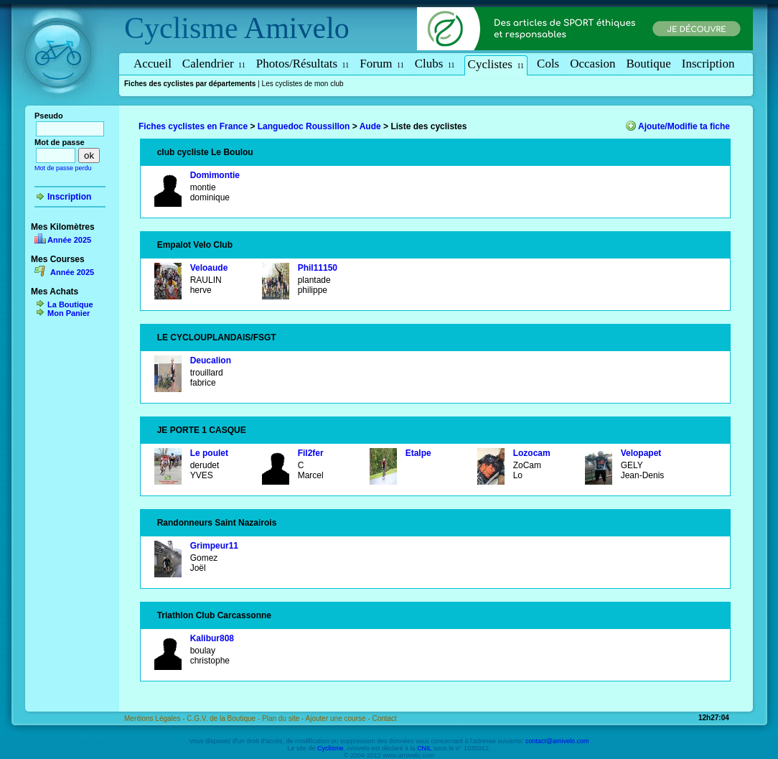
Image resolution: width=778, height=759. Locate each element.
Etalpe (418, 453)
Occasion (592, 63)
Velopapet (641, 453)
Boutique (649, 63)
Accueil (152, 63)
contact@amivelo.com (557, 741)
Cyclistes (496, 64)
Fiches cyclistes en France (193, 126)
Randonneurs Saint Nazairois (217, 523)
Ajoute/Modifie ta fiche (684, 126)
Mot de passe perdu (63, 168)
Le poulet (209, 453)
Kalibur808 (212, 638)
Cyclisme (181, 28)
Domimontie (215, 175)
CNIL (424, 748)
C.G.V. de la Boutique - (224, 718)
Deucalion (210, 360)
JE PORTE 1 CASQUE (201, 430)
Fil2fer (311, 453)
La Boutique (70, 304)
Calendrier (213, 63)
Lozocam (531, 453)
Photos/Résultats (303, 63)
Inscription (708, 63)
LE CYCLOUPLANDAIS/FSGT (216, 337)
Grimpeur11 (214, 546)
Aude (370, 126)
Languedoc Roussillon (304, 126)
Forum (381, 63)
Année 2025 (69, 240)
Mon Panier (68, 313)
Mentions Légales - (155, 718)
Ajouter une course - (339, 718)
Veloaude (209, 268)
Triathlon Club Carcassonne (214, 615)
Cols (548, 63)
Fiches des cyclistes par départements (190, 84)
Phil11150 (317, 268)
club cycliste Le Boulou (205, 152)
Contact (384, 718)
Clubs (435, 63)
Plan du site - (284, 718)
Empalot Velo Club (195, 245)
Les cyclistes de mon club (303, 84)
